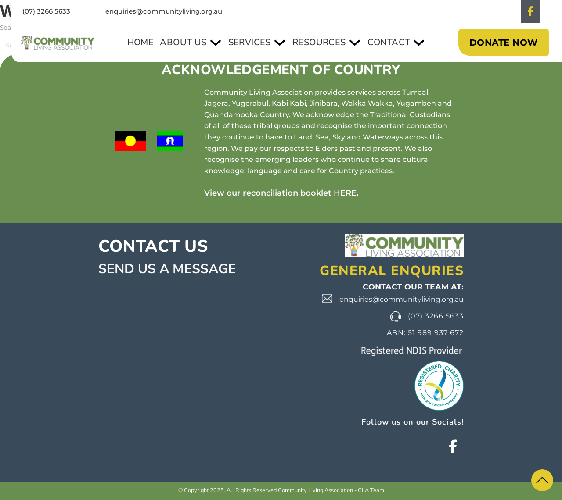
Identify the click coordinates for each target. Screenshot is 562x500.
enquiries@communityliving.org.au (163, 11)
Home (149, 42)
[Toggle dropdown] (222, 42)
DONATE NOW (503, 42)
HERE (345, 193)
